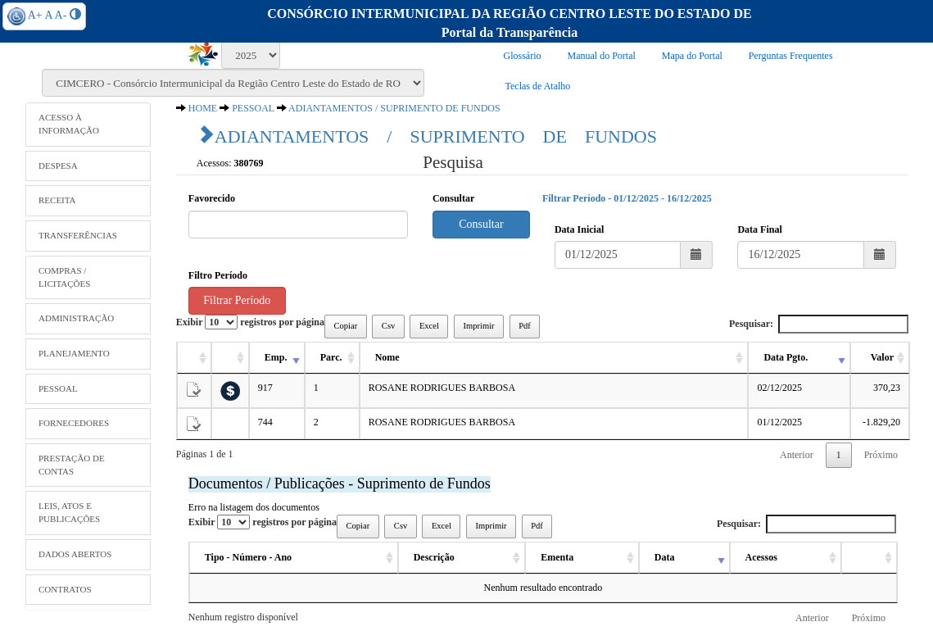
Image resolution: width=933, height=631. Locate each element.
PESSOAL (58, 388)
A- (61, 15)
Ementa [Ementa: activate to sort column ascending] (557, 557)
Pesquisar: (818, 324)
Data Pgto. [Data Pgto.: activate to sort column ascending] (785, 357)
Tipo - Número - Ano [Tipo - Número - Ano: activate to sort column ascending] (248, 557)
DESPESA (58, 165)
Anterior (796, 455)
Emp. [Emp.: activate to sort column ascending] (276, 357)
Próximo (881, 455)
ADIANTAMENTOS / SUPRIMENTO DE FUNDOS (394, 108)
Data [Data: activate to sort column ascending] (664, 557)
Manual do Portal (602, 55)
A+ (35, 15)
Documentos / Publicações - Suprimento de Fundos (339, 484)
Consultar (453, 198)
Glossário (522, 55)
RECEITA (57, 200)
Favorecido (211, 198)
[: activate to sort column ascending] (194, 358)
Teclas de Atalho (538, 86)
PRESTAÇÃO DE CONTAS (71, 464)
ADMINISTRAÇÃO (76, 318)
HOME (202, 108)
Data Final (759, 229)
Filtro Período (217, 275)
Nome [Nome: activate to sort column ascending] (387, 357)
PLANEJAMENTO (74, 353)
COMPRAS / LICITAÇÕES (64, 277)
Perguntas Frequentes (791, 55)
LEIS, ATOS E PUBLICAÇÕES (69, 512)
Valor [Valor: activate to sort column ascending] (882, 357)
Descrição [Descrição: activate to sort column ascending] (434, 557)
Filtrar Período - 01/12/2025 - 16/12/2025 (627, 198)
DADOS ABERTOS (74, 554)
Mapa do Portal (692, 55)
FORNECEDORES (73, 423)
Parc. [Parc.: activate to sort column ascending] (331, 357)
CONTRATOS (65, 589)
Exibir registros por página (250, 322)
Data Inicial (579, 229)
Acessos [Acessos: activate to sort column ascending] (761, 557)
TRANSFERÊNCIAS (77, 235)
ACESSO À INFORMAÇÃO (68, 123)
